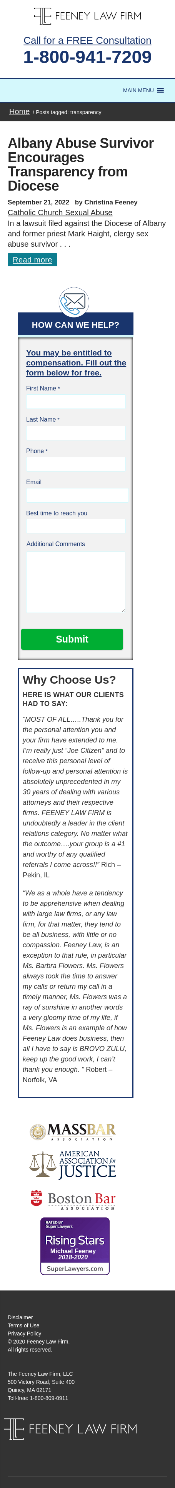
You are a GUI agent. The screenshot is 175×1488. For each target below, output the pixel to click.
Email (34, 482)
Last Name (41, 419)
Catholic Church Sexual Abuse (60, 212)
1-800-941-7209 (87, 56)
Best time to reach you (56, 513)
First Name (41, 388)
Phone (35, 451)
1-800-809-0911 (49, 1398)
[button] (138, 90)
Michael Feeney (73, 1254)
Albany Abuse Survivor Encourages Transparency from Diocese (81, 164)
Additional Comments (56, 544)
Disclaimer (20, 1317)
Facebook (79, 1447)
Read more (32, 260)
